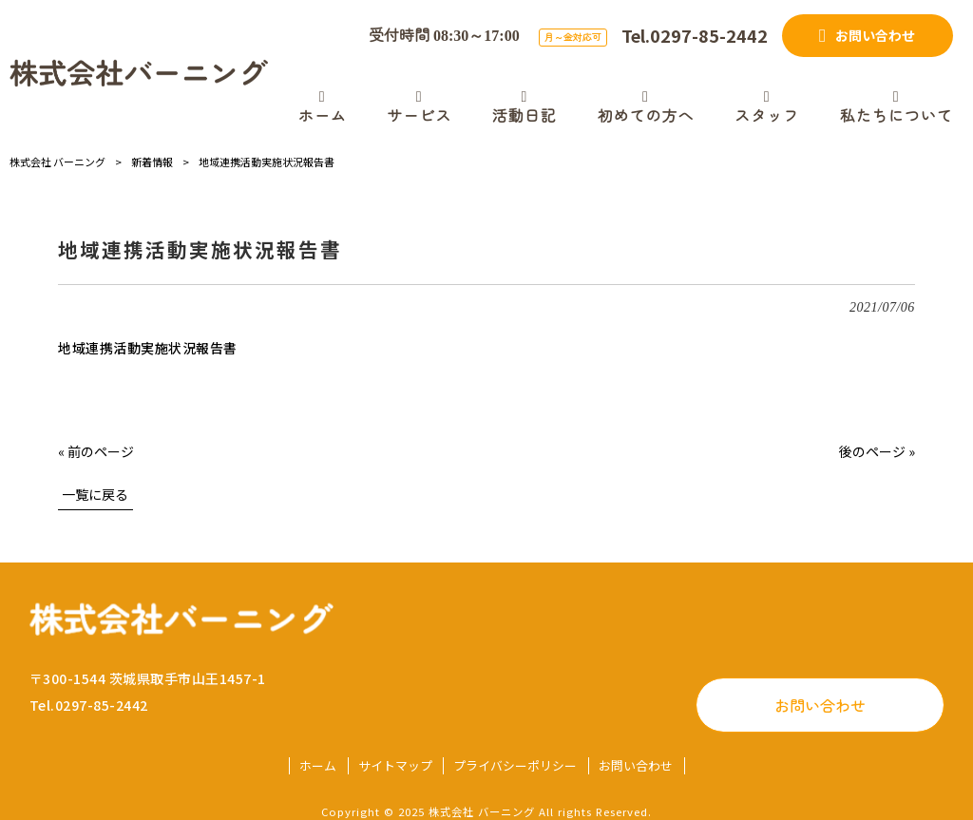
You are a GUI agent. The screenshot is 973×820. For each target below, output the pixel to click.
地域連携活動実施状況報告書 (148, 347)
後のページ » (877, 451)
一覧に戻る (95, 494)
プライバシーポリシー (515, 765)
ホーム (317, 765)
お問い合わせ (820, 705)
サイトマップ (395, 765)
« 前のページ (96, 451)
